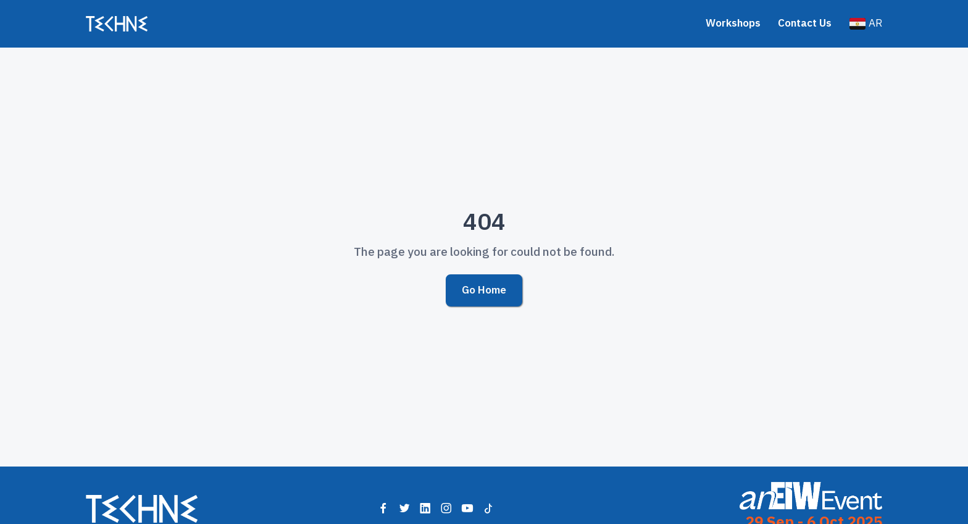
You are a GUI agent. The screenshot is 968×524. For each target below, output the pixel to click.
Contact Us (805, 23)
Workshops (733, 23)
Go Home (484, 290)
